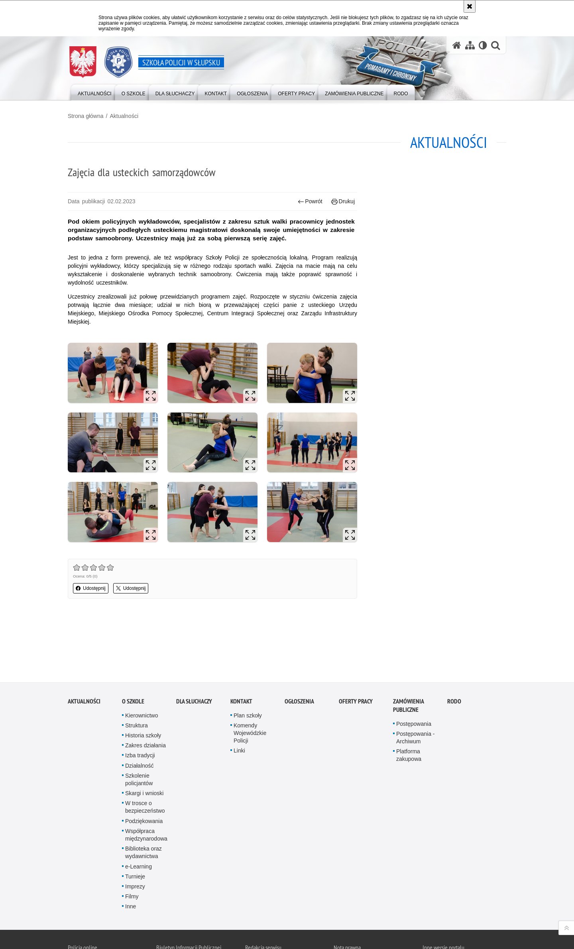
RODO (454, 641)
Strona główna (86, 116)
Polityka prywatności (355, 928)
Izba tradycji (140, 696)
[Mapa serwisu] (470, 45)
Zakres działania (145, 685)
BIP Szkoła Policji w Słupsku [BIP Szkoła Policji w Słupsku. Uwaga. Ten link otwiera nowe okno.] (208, 902)
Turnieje (135, 816)
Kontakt (241, 641)
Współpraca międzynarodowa (146, 775)
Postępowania (413, 664)
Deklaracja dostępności (270, 927)
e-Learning (138, 807)
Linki (239, 691)
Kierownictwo (141, 655)
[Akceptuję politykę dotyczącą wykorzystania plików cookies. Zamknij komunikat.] (470, 6)
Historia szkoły (143, 675)
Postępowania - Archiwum (415, 678)
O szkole (133, 641)
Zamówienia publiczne (408, 645)
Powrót (310, 201)
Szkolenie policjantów (139, 720)
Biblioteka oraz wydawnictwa (143, 793)
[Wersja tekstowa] (483, 45)
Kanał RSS (74, 900)
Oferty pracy (356, 641)
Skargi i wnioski (144, 733)
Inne (130, 847)
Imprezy (135, 826)
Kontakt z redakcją (264, 901)
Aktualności (124, 116)
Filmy (131, 836)
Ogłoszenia (299, 641)
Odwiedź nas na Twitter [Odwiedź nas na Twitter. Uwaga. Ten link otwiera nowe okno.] (88, 900)
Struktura (136, 665)
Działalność (139, 706)
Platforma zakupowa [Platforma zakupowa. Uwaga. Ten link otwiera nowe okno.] (408, 695)
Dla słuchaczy (194, 641)
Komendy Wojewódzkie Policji (250, 673)
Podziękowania (144, 761)
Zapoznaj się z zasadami (359, 917)
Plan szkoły (248, 655)
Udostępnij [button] (91, 588)
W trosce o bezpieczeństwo (145, 747)
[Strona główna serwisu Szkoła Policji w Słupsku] (456, 45)
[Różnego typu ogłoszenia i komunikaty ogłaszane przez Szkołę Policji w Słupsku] (252, 91)
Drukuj (343, 201)
